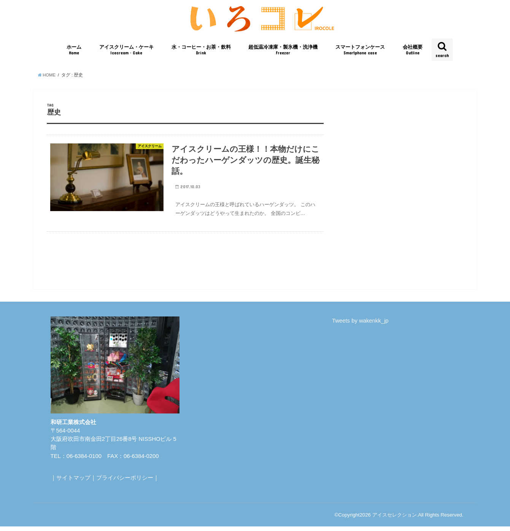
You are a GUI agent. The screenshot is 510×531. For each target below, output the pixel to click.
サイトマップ (73, 482)
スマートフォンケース (360, 53)
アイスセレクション (394, 519)
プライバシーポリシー (124, 482)
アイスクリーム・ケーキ (126, 53)
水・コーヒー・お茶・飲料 (201, 53)
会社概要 (413, 53)
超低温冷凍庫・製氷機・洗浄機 (283, 53)
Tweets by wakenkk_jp (360, 326)
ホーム (74, 53)
